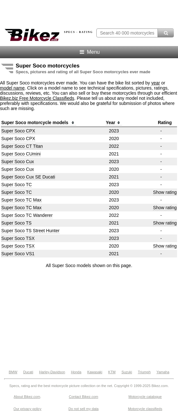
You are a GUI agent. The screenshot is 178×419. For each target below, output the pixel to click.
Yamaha (163, 372)
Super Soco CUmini (21, 153)
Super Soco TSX (18, 238)
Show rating (165, 192)
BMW (13, 372)
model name (12, 88)
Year (114, 122)
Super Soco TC (16, 184)
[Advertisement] (89, 319)
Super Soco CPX (18, 130)
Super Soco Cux (17, 161)
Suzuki (126, 372)
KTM (112, 372)
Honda (76, 372)
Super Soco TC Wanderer (27, 215)
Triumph (144, 372)
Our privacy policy (27, 409)
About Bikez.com (27, 397)
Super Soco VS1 (18, 253)
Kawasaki (94, 372)
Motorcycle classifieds (145, 409)
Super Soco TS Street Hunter (30, 230)
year (155, 82)
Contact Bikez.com (83, 397)
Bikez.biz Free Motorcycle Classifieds (37, 98)
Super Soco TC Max (21, 199)
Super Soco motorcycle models (38, 122)
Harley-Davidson (52, 372)
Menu (89, 52)
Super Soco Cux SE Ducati (28, 176)
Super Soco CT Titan (22, 146)
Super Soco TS (16, 222)
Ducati (28, 372)
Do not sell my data (84, 409)
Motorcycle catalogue (145, 397)
